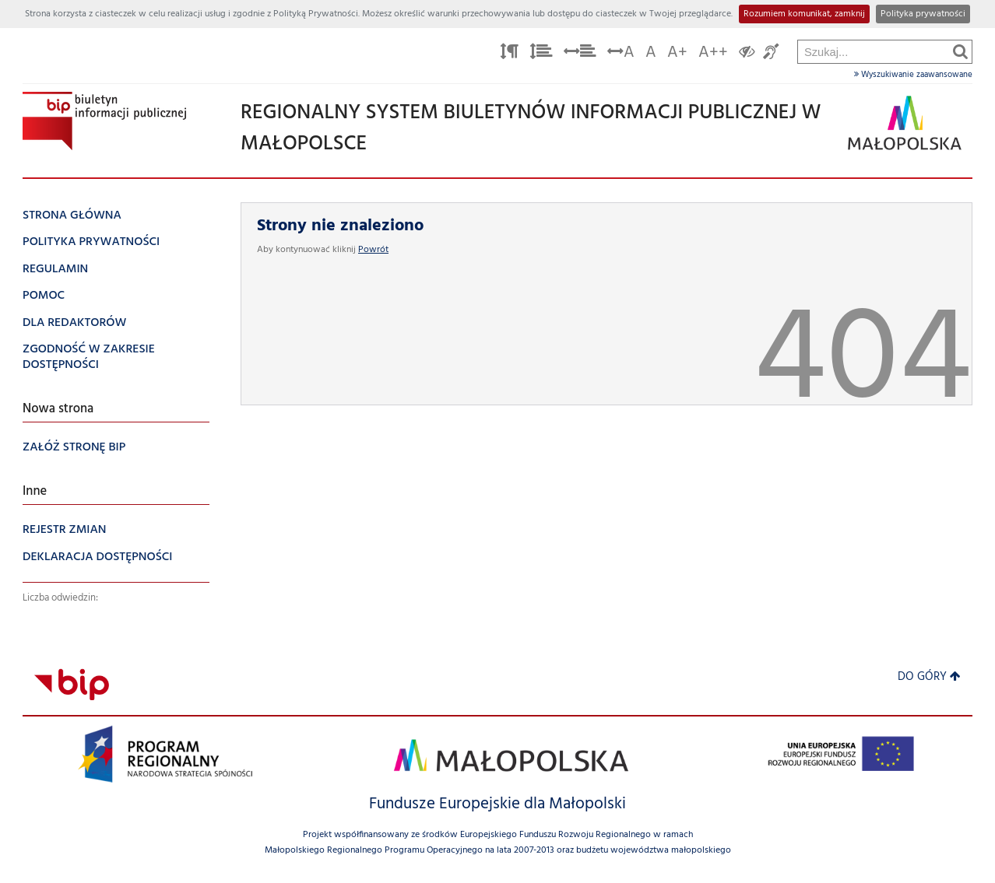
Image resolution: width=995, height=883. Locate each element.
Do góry (929, 677)
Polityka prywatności (923, 14)
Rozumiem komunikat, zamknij (804, 14)
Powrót (373, 250)
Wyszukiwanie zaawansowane (913, 75)
